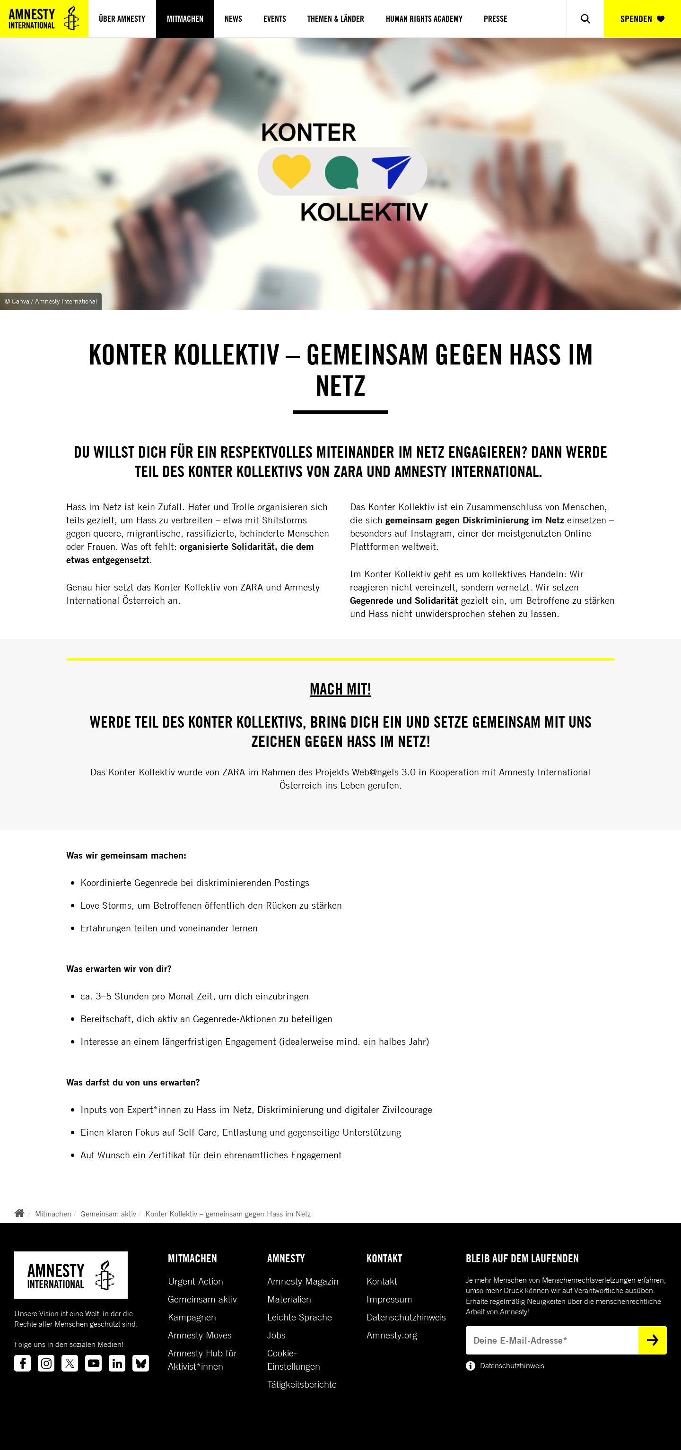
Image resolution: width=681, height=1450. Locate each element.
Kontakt (382, 1281)
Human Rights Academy (424, 18)
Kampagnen (192, 1317)
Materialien (289, 1299)
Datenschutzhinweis (406, 1317)
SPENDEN (642, 19)
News (233, 18)
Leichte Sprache (299, 1317)
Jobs (276, 1335)
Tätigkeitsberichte (302, 1384)
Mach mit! (340, 688)
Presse (495, 18)
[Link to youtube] (93, 1363)
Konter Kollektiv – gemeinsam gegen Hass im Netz (228, 1213)
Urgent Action (195, 1281)
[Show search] (585, 18)
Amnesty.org (392, 1335)
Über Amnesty (122, 18)
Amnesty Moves (200, 1335)
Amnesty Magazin (303, 1281)
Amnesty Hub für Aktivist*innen (202, 1359)
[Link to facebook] (22, 1363)
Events (274, 18)
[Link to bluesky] (140, 1363)
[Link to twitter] (69, 1363)
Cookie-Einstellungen (293, 1359)
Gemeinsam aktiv (108, 1213)
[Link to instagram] (46, 1363)
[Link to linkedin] (117, 1363)
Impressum (389, 1299)
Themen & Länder (335, 18)
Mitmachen (185, 18)
